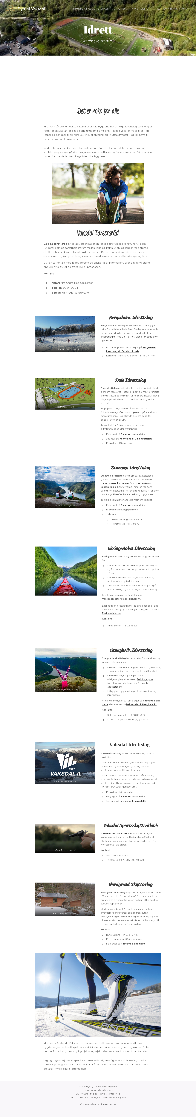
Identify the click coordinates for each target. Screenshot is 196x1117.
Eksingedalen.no (111, 613)
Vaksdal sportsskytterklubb (116, 833)
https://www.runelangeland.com (98, 1090)
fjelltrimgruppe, (145, 679)
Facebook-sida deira (133, 434)
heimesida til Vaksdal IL (133, 800)
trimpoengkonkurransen (115, 483)
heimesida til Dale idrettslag (136, 438)
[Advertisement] (98, 76)
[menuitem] (79, 8)
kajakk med (137, 675)
